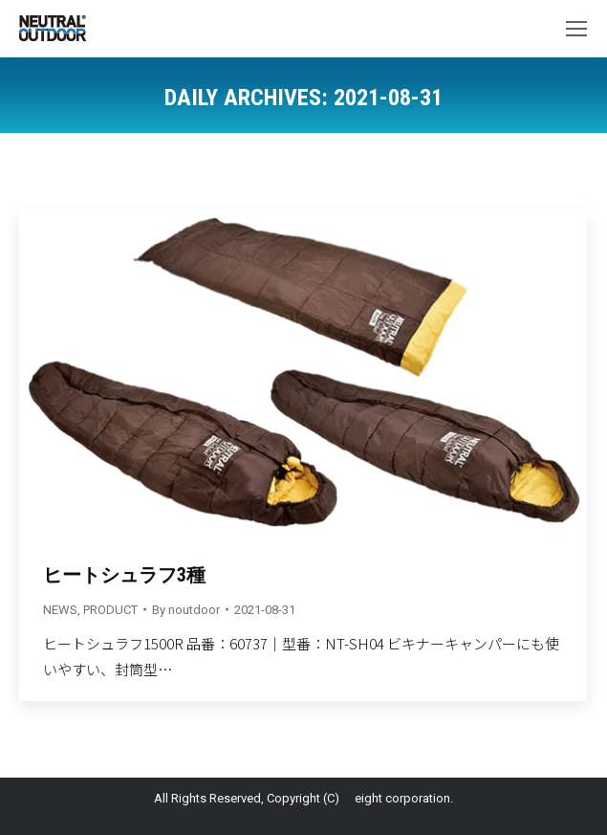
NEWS (60, 610)
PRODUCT (110, 610)
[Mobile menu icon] (576, 28)
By (186, 610)
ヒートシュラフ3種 (124, 574)
